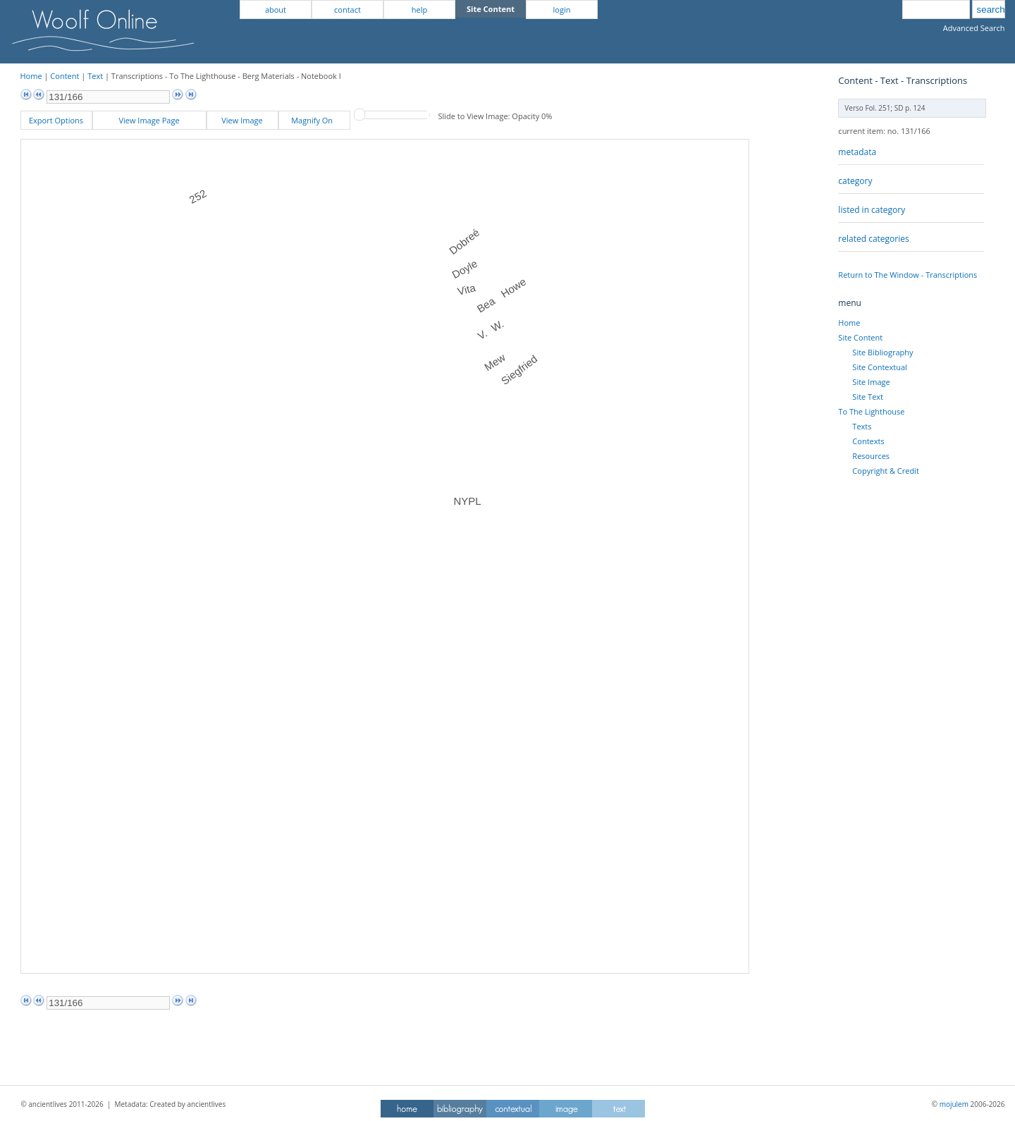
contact (347, 9)
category (855, 181)
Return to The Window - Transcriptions (907, 274)
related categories (873, 239)
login (562, 9)
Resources (871, 456)
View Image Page (148, 120)
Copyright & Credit (885, 470)
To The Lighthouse (871, 411)
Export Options (56, 120)
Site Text (867, 396)
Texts (861, 426)
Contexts (868, 441)
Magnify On (314, 120)
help (419, 9)
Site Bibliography (882, 352)
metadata (857, 152)
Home (31, 76)
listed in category (871, 210)
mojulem (954, 1104)
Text (95, 76)
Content (64, 76)
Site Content (860, 337)
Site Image (871, 381)
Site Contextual (879, 367)
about (275, 9)
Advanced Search (974, 28)
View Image (241, 120)
